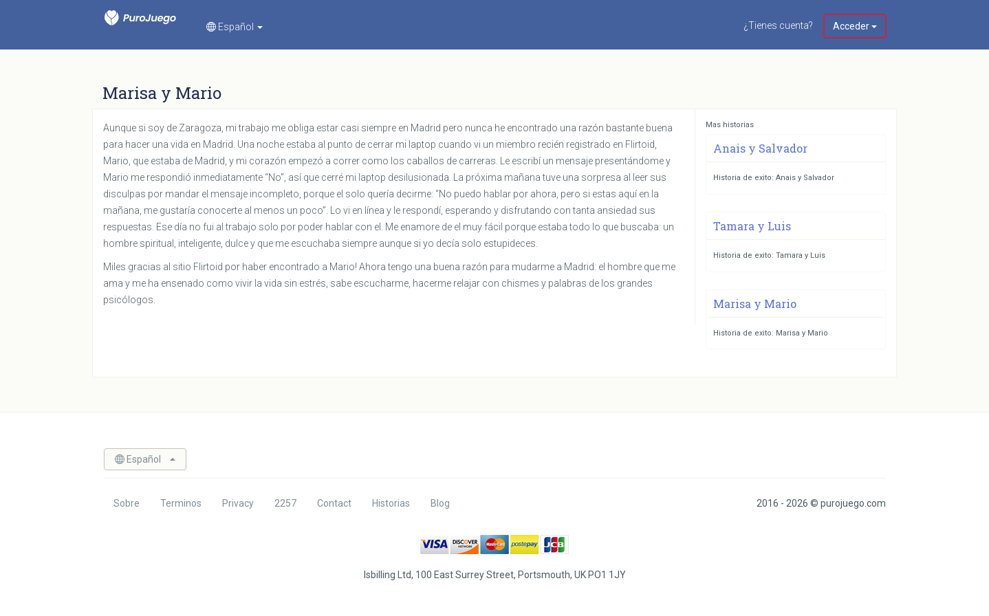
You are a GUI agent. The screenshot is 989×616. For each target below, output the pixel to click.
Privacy (238, 503)
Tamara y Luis (752, 226)
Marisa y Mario (754, 303)
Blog (440, 503)
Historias (391, 503)
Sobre (126, 503)
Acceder (855, 26)
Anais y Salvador (760, 148)
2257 (285, 503)
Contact (334, 503)
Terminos (181, 503)
